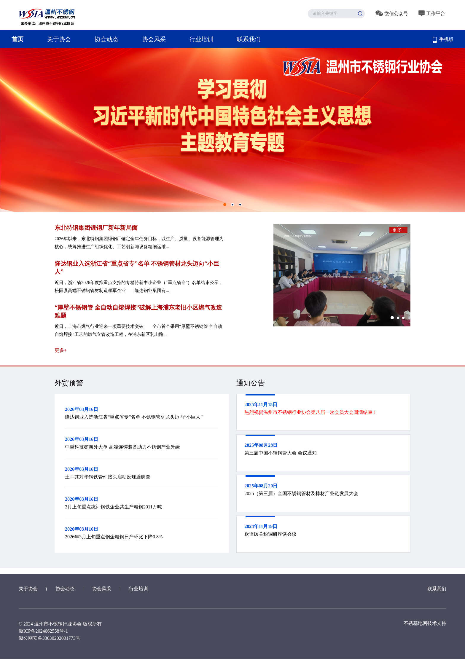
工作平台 (431, 13)
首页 (17, 39)
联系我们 (249, 39)
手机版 (443, 40)
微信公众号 (391, 13)
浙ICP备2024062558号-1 (43, 631)
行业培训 (201, 39)
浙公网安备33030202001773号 (49, 638)
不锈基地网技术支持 (425, 623)
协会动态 (106, 39)
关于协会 (59, 39)
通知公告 (250, 383)
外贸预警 (69, 383)
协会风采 (154, 39)
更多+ (61, 350)
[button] (392, 317)
